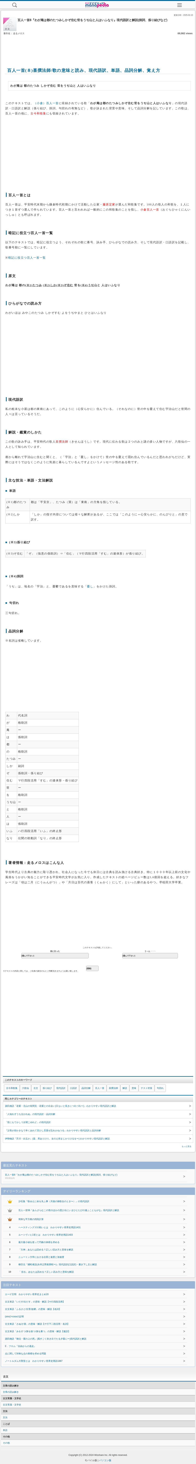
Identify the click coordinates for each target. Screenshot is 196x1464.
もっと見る (186, 1146)
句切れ (160, 1088)
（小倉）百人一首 (46, 103)
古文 (35, 1088)
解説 (125, 1088)
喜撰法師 (113, 1088)
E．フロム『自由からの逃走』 (20, 1346)
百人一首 (99, 1088)
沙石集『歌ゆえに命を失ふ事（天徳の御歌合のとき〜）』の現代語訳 (53, 1201)
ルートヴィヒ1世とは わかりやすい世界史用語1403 (45, 1234)
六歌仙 (25, 1088)
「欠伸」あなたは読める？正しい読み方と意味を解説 (45, 1249)
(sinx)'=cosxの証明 (14, 1316)
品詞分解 (86, 1088)
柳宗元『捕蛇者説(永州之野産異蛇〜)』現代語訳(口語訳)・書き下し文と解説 (57, 1264)
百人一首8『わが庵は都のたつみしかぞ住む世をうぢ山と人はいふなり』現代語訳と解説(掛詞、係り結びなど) (90, 1176)
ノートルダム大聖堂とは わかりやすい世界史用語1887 (34, 1361)
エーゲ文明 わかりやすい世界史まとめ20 (27, 1294)
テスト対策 (146, 1088)
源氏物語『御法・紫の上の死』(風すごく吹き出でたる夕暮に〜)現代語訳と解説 (45, 1338)
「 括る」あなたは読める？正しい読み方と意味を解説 (46, 1272)
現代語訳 (60, 1088)
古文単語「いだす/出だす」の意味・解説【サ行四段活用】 (35, 1301)
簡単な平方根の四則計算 (31, 1219)
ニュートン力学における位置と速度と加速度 (41, 1257)
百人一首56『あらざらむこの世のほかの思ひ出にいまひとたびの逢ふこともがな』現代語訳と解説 (68, 1210)
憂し (90, 586)
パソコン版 (105, 1460)
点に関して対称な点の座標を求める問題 (25, 1353)
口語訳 (73, 1088)
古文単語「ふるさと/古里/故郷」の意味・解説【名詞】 (33, 1309)
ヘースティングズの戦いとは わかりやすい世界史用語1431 (49, 1227)
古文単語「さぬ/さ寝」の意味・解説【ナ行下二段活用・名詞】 (37, 1324)
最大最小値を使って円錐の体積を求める (39, 1242)
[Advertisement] (98, 47)
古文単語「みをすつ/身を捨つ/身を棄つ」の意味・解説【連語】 (37, 1331)
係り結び (47, 1088)
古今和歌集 (12, 1088)
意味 (134, 1088)
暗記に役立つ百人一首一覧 (27, 257)
